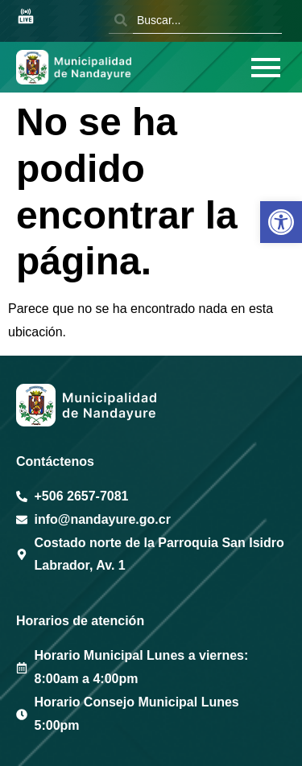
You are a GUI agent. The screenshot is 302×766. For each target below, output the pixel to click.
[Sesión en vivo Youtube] (26, 17)
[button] (281, 222)
